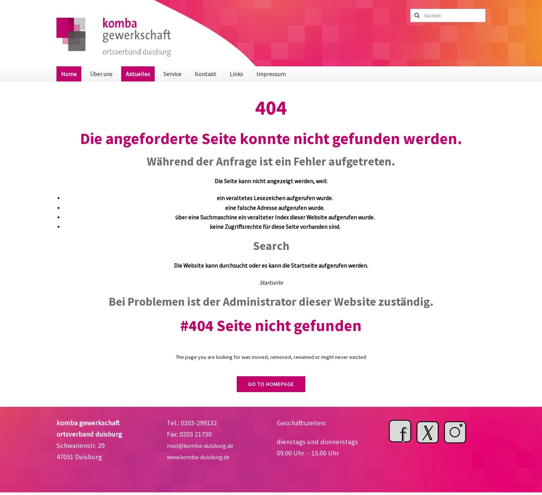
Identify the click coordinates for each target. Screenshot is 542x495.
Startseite (271, 282)
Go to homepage (271, 384)
